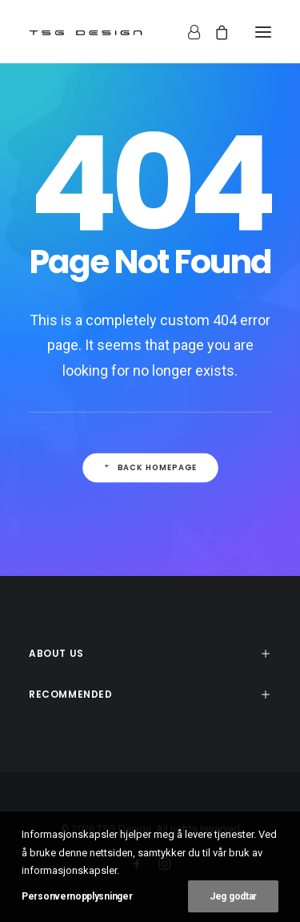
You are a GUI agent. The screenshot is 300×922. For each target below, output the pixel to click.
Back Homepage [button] (149, 467)
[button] (263, 31)
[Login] (187, 32)
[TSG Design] (86, 32)
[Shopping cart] (214, 32)
